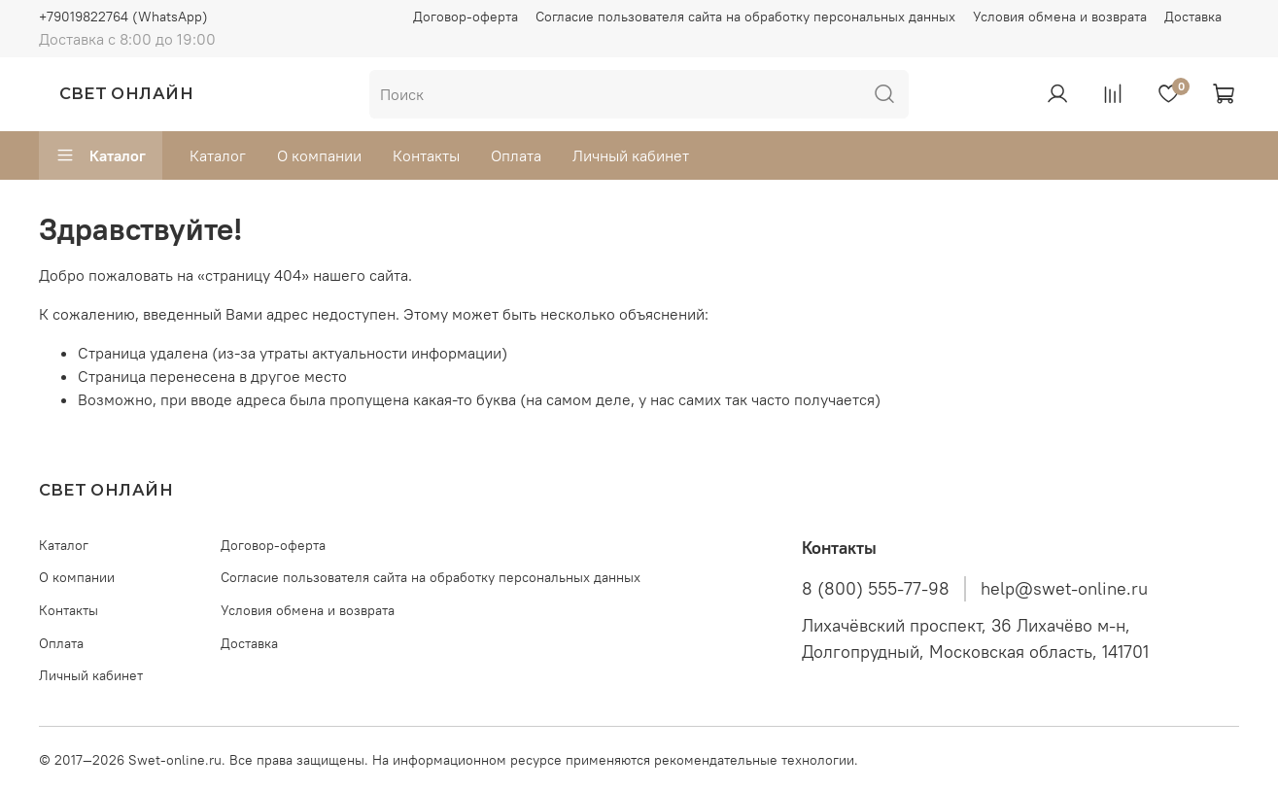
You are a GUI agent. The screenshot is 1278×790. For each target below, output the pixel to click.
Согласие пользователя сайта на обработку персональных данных (745, 16)
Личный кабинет (630, 155)
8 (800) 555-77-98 (876, 589)
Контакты (426, 155)
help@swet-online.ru (1064, 589)
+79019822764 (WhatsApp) (123, 16)
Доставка (1193, 16)
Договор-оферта (465, 16)
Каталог (100, 155)
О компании (319, 155)
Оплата (516, 155)
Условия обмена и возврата (1060, 16)
